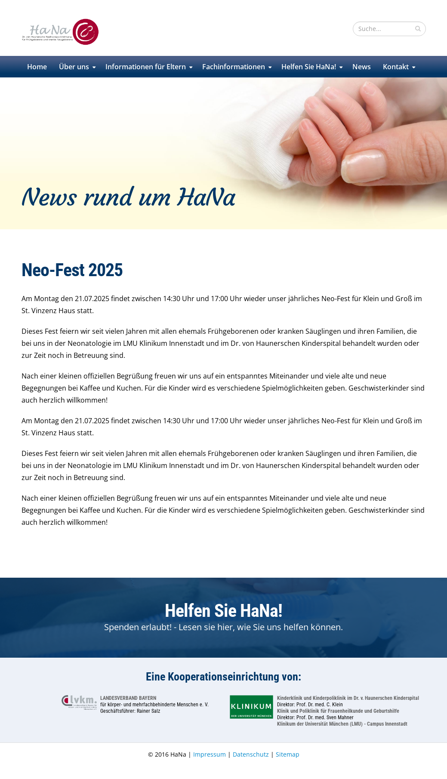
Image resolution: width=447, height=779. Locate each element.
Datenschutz (251, 754)
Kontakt (396, 66)
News (361, 66)
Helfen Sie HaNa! (308, 66)
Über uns (74, 66)
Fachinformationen (233, 66)
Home (37, 66)
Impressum (209, 754)
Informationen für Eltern (145, 66)
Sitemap (287, 754)
